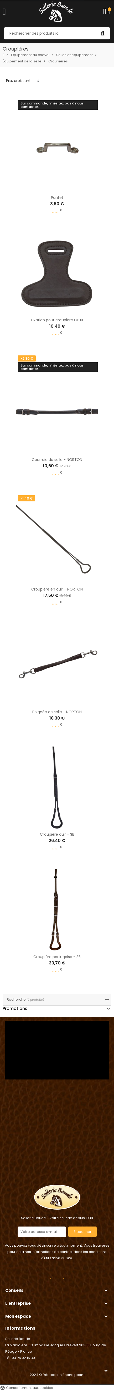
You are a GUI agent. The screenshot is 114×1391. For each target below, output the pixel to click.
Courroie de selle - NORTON (57, 459)
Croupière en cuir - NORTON (57, 589)
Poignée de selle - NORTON (57, 712)
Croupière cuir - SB (57, 834)
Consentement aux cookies (26, 1387)
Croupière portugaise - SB (57, 956)
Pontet (57, 197)
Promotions (15, 1009)
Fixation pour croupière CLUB (57, 320)
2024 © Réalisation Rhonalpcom (57, 1374)
